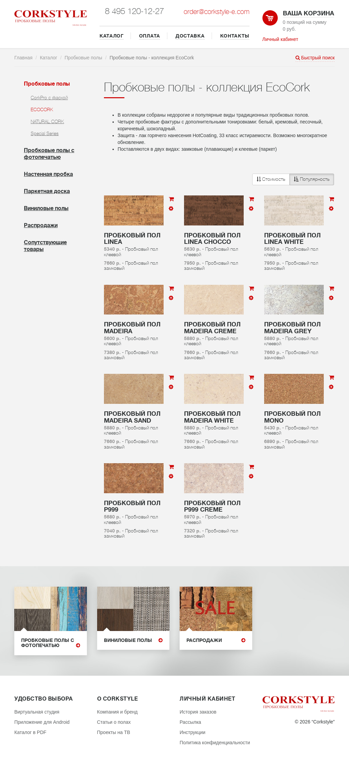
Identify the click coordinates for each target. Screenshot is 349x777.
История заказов (198, 712)
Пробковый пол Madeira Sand (132, 417)
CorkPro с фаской (49, 97)
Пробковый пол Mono (292, 417)
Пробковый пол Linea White (292, 239)
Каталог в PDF (30, 732)
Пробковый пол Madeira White (212, 417)
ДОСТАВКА (190, 36)
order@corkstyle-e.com (216, 12)
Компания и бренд (117, 712)
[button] (293, 179)
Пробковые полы (83, 57)
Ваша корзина (308, 13)
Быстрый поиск (315, 57)
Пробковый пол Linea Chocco (212, 239)
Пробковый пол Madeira (132, 328)
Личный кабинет (280, 39)
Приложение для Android (42, 722)
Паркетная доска (47, 191)
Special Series (45, 133)
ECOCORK (42, 109)
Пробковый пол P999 (132, 506)
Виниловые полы (46, 208)
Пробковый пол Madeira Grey (292, 328)
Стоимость (271, 179)
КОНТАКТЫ (235, 36)
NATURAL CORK (47, 121)
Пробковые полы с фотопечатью (50, 643)
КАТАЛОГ (112, 36)
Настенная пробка (48, 174)
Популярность (312, 179)
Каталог (48, 57)
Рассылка (190, 722)
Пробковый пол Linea (132, 239)
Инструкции (193, 732)
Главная (23, 57)
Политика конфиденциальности (215, 742)
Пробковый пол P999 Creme (212, 506)
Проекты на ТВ (113, 732)
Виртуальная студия (36, 712)
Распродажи (41, 225)
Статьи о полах (114, 722)
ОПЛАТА (149, 36)
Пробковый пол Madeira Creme (212, 328)
